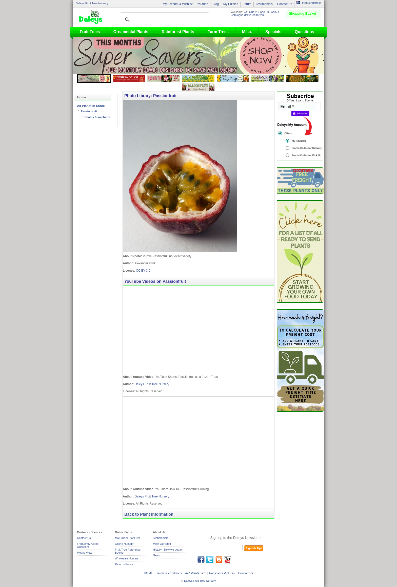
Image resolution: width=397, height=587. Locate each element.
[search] (163, 20)
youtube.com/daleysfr (227, 559)
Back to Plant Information (148, 514)
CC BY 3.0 (143, 270)
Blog (216, 4)
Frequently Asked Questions (87, 545)
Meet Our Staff (162, 543)
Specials (273, 32)
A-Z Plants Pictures (222, 573)
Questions (304, 32)
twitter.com (210, 559)
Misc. (247, 32)
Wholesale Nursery (126, 558)
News (156, 555)
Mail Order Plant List (127, 537)
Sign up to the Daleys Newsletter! (236, 538)
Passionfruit (89, 111)
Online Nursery (124, 543)
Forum (247, 4)
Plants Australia (311, 2)
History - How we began (168, 549)
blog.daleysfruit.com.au (219, 559)
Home (81, 97)
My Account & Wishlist (178, 4)
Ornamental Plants (130, 32)
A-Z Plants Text (195, 573)
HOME (148, 573)
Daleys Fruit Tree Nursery (92, 3)
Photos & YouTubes (98, 117)
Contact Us (284, 4)
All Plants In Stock (91, 106)
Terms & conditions (169, 573)
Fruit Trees (90, 32)
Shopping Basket (302, 13)
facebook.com (201, 559)
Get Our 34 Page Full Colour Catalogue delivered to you (255, 13)
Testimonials (264, 4)
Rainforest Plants (178, 32)
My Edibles (230, 4)
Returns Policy (124, 564)
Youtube (202, 4)
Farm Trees (218, 32)
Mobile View (84, 552)
